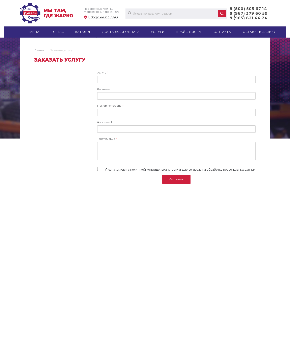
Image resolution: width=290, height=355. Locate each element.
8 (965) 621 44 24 (248, 18)
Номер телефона (110, 106)
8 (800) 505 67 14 (248, 8)
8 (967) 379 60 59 (249, 13)
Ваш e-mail (104, 122)
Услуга (102, 73)
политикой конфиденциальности (154, 169)
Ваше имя (103, 89)
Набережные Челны (103, 17)
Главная (39, 50)
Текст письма (107, 139)
